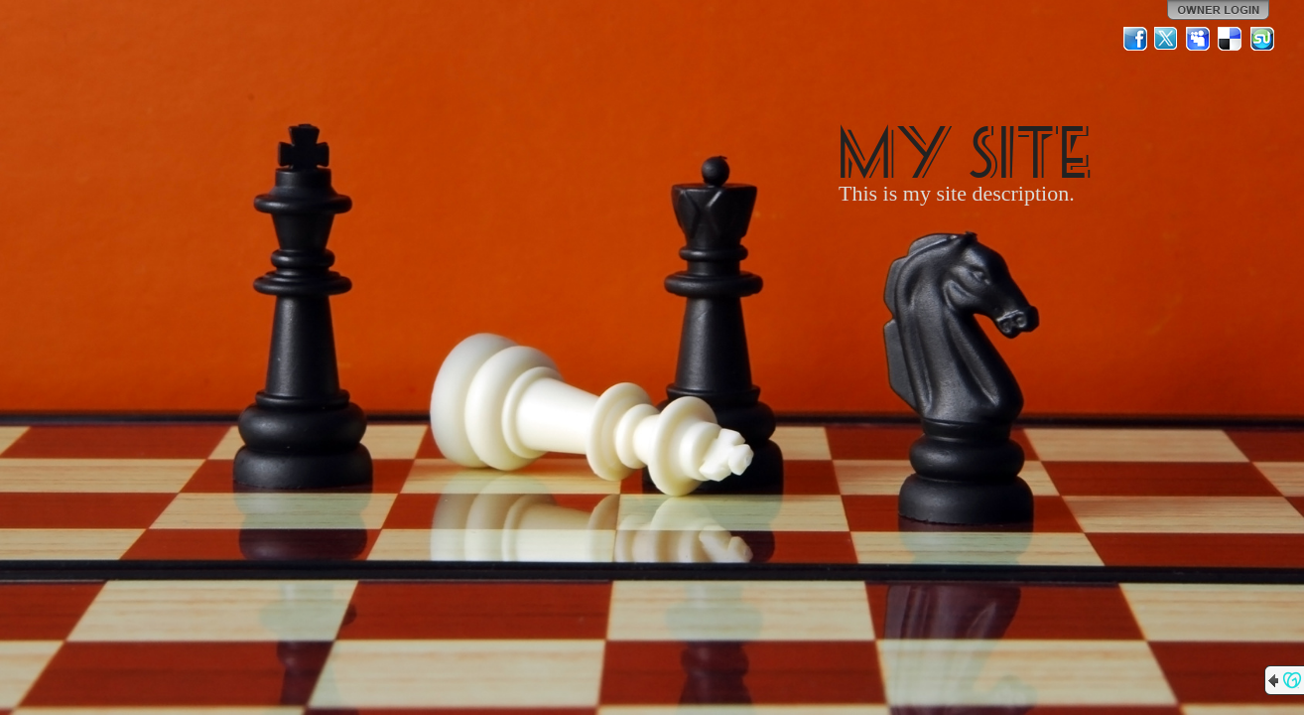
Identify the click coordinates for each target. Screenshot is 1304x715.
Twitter (1167, 39)
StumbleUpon (1262, 39)
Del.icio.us (1230, 39)
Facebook (1135, 39)
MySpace (1199, 39)
